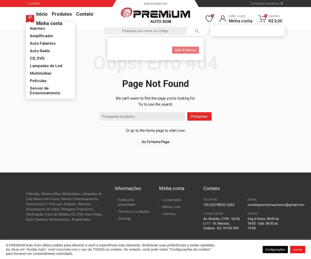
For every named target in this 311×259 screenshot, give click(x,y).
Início (42, 14)
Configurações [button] (275, 249)
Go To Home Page (155, 142)
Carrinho (169, 214)
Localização (172, 200)
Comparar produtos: (266, 3)
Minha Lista (171, 207)
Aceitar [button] (297, 249)
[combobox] (145, 31)
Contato (34, 3)
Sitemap (124, 218)
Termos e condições (134, 211)
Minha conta (49, 23)
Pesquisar (199, 116)
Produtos (62, 14)
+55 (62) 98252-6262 (218, 205)
